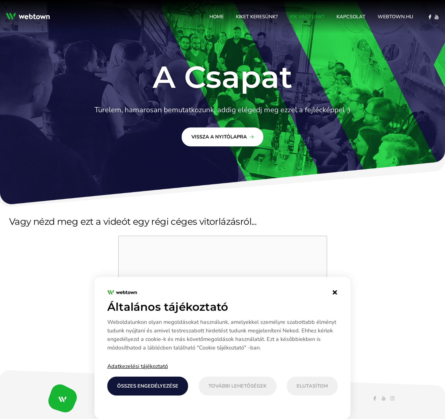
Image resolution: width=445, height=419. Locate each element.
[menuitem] (216, 16)
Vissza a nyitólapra (219, 137)
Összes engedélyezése (147, 386)
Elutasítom (312, 386)
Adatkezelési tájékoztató (137, 366)
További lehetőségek (237, 386)
